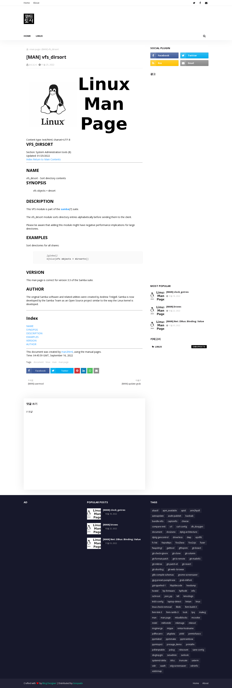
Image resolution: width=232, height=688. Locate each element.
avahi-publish (174, 515)
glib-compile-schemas (163, 574)
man (54, 362)
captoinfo (172, 521)
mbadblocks (181, 617)
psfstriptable (158, 649)
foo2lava (180, 542)
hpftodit (183, 590)
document (39, 362)
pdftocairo (157, 633)
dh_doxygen (197, 526)
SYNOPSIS (32, 329)
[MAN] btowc (173, 306)
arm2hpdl (195, 510)
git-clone (176, 553)
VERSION (31, 340)
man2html (67, 351)
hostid (155, 590)
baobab (189, 515)
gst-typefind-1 (159, 585)
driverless (178, 537)
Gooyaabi (78, 683)
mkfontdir (166, 622)
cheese (185, 521)
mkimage (179, 622)
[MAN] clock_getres (177, 291)
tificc (172, 660)
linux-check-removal (162, 606)
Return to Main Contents (47, 159)
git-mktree (157, 564)
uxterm (195, 660)
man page (35, 49)
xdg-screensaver (178, 665)
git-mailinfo (195, 558)
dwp (189, 537)
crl (171, 526)
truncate (183, 660)
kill (178, 596)
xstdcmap (157, 671)
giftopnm (183, 548)
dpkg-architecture (188, 531)
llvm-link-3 (157, 612)
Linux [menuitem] (39, 35)
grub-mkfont (186, 580)
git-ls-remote (178, 558)
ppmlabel (157, 639)
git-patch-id (172, 564)
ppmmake (171, 639)
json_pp (168, 596)
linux (48, 362)
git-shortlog (157, 569)
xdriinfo (194, 665)
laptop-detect (174, 601)
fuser (202, 542)
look (185, 612)
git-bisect (196, 548)
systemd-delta (159, 660)
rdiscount (183, 649)
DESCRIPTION (34, 333)
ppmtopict (157, 644)
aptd (183, 510)
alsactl (155, 510)
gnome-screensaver (188, 574)
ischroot (156, 596)
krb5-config (157, 601)
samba (65, 209)
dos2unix (170, 531)
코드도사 (33, 64)
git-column (190, 553)
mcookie (196, 617)
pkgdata (171, 633)
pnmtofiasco (194, 633)
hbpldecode (176, 585)
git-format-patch (160, 558)
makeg (202, 612)
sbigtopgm (157, 655)
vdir (154, 665)
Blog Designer (49, 683)
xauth (163, 665)
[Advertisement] (179, 178)
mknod (192, 622)
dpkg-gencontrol (160, 537)
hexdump (191, 585)
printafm (190, 644)
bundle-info (157, 521)
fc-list (154, 542)
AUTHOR (31, 344)
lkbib (178, 606)
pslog (172, 649)
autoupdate (158, 515)
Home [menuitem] (27, 35)
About (36, 2)
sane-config (198, 649)
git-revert (186, 564)
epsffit (198, 537)
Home (27, 2)
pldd (181, 633)
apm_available (170, 510)
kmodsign (188, 596)
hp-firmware (169, 590)
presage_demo (174, 644)
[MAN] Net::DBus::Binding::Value (185, 321)
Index (29, 159)
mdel (154, 622)
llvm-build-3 (191, 606)
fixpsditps (166, 542)
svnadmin (172, 655)
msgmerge (157, 628)
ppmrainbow (186, 639)
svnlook (185, 655)
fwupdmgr (157, 548)
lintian (188, 601)
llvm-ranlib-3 (172, 612)
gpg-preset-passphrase (163, 580)
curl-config (181, 526)
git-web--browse (176, 569)
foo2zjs (192, 542)
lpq (193, 612)
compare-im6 (158, 526)
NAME (29, 326)
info (193, 590)
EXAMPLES (32, 337)
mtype (170, 628)
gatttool (170, 548)
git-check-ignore (160, 553)
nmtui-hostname (186, 628)
